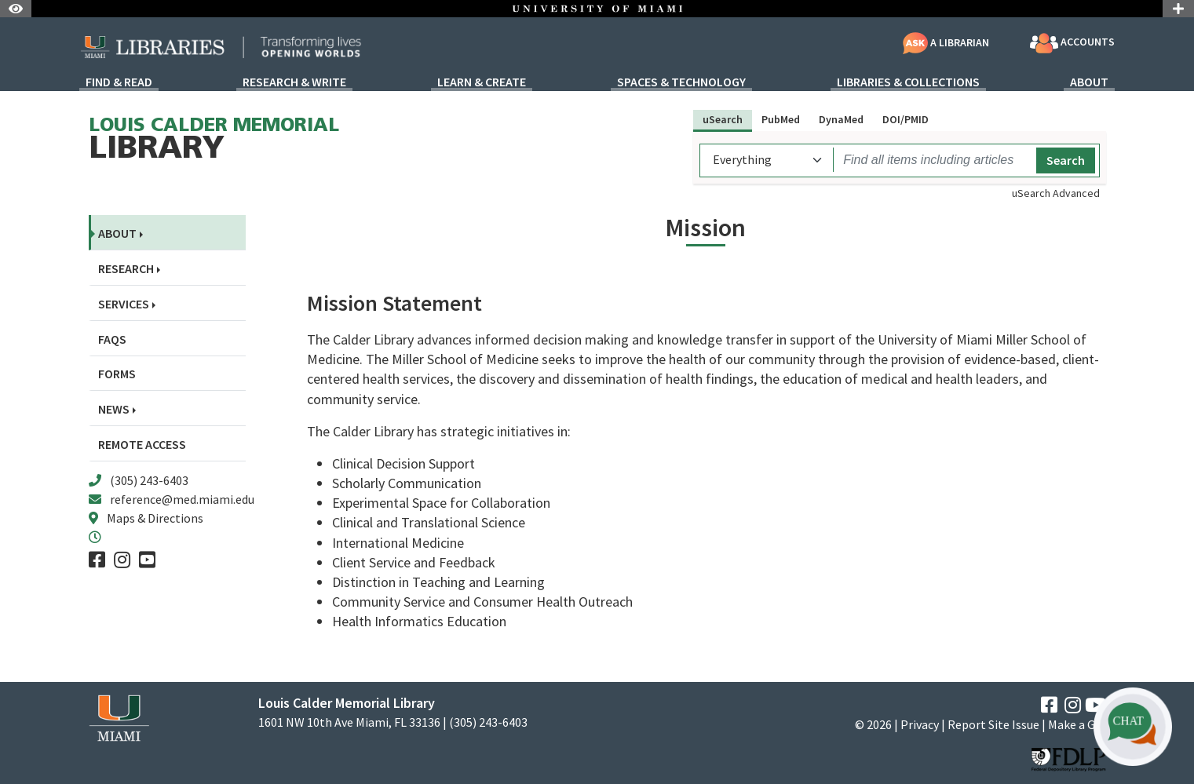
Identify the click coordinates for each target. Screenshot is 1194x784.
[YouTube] (147, 560)
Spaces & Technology (681, 82)
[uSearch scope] (768, 160)
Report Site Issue (993, 724)
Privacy (919, 724)
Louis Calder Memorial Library (346, 703)
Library (214, 141)
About (1089, 82)
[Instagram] (122, 560)
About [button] (117, 233)
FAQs (112, 339)
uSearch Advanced (1056, 193)
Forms (117, 373)
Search (1065, 160)
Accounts (1072, 43)
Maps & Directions (155, 518)
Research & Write (294, 82)
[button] (1133, 726)
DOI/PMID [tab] (905, 119)
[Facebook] (97, 560)
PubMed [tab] (780, 119)
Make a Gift (1077, 724)
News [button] (114, 409)
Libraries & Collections (908, 82)
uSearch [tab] (723, 119)
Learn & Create (481, 82)
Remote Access (142, 444)
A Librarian (946, 42)
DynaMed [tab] (841, 119)
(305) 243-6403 (149, 480)
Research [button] (126, 268)
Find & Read (119, 82)
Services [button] (123, 304)
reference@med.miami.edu (182, 499)
